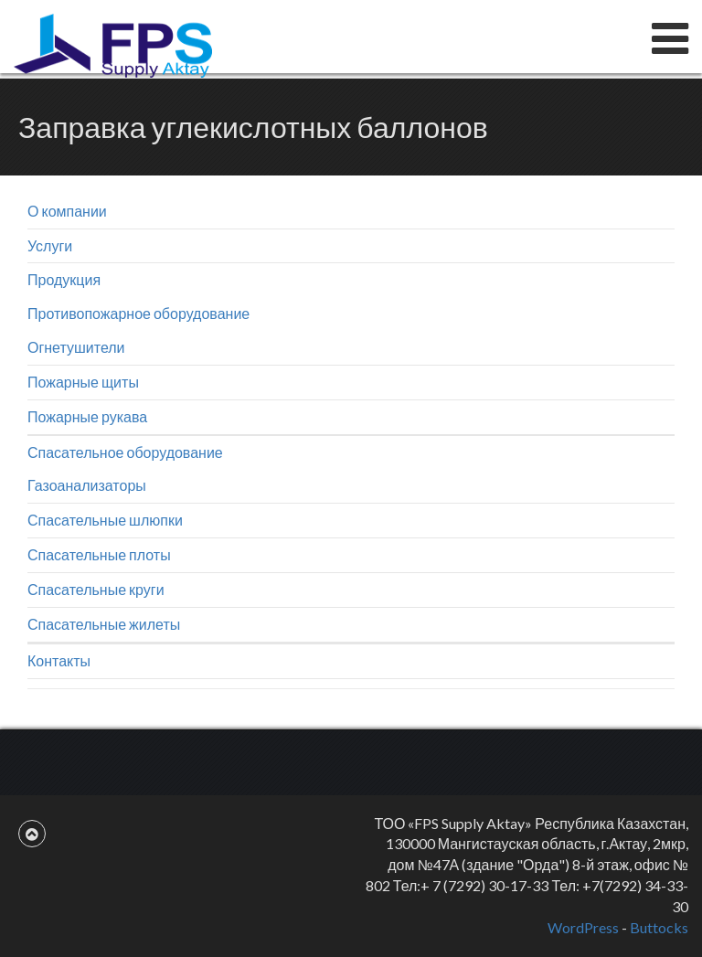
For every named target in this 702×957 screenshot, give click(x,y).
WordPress (583, 927)
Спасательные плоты (99, 554)
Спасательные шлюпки (105, 519)
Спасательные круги (96, 589)
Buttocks (659, 927)
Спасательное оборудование (125, 452)
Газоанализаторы (86, 485)
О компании (67, 210)
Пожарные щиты (83, 381)
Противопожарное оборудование (138, 313)
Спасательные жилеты (103, 624)
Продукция (64, 279)
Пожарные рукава (87, 416)
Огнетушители (76, 347)
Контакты (58, 660)
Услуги (49, 245)
